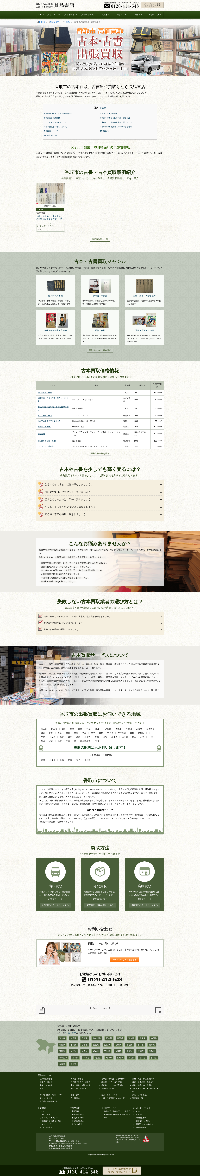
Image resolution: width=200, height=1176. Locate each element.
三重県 (107, 1051)
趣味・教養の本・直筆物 (142, 1085)
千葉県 (67, 22)
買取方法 (105, 131)
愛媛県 (62, 1064)
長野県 (73, 1051)
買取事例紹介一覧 (100, 239)
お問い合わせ (50, 135)
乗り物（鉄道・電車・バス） (51, 1095)
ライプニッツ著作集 (46, 446)
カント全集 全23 (45, 416)
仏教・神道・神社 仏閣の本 (143, 1079)
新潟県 (62, 1051)
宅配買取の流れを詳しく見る (100, 905)
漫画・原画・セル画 (109, 1095)
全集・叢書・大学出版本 (80, 1085)
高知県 (73, 1064)
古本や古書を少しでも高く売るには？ (116, 118)
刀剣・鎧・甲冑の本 (79, 1089)
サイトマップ (45, 1124)
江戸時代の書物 (46, 1079)
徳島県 (152, 1051)
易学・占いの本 (46, 1085)
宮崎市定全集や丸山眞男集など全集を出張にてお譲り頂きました (49, 218)
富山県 (129, 1045)
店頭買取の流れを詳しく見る (144, 905)
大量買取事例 (140, 1118)
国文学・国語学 (46, 1082)
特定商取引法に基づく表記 (50, 1121)
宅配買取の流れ (78, 1118)
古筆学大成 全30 (44, 427)
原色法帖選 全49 (45, 393)
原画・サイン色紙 (139, 1095)
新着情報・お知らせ (143, 1121)
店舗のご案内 (45, 1114)
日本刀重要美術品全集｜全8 (49, 421)
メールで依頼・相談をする (124, 959)
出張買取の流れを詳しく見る (55, 905)
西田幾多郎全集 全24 (47, 441)
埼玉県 (73, 1038)
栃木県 (109, 1038)
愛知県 (96, 1051)
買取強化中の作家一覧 (49, 1101)
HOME (42, 22)
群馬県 (120, 1038)
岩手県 (85, 1045)
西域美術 (41, 434)
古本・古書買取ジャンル (110, 114)
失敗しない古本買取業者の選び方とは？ (117, 122)
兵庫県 (86, 1058)
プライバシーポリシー (49, 1118)
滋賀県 (129, 1051)
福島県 (118, 1045)
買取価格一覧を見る (100, 453)
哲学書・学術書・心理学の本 (113, 1079)
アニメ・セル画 (46, 1098)
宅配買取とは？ (100, 899)
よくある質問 (77, 1124)
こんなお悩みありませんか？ (56, 122)
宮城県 (96, 1045)
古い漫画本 (75, 1098)
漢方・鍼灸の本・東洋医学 (143, 1082)
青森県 (62, 1045)
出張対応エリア (78, 1111)
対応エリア (54, 22)
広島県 (120, 1058)
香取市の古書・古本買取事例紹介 (58, 114)
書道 (41, 1089)
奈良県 (75, 1058)
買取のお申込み (46, 1127)
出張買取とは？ (55, 899)
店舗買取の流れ (78, 1121)
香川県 (154, 1058)
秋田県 (73, 1045)
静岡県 (154, 1038)
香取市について (51, 131)
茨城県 (131, 1038)
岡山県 (98, 1058)
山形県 (107, 1045)
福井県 (152, 1045)
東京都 (62, 1038)
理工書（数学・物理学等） (112, 1082)
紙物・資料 (75, 1095)
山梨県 (142, 1038)
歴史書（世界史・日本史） (81, 1082)
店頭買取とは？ (144, 899)
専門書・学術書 (77, 1079)
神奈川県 (97, 1038)
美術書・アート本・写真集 (112, 1085)
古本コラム (139, 1114)
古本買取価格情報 (52, 118)
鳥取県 (109, 1058)
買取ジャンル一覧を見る (100, 350)
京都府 (140, 1051)
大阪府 (118, 1051)
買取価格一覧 (137, 1098)
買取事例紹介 (140, 1127)
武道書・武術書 (107, 1089)
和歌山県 (63, 1058)
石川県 (140, 1045)
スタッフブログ (141, 1111)
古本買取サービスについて (55, 127)
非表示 (103, 108)
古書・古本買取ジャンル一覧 (113, 1098)
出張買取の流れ (78, 1114)
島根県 (131, 1058)
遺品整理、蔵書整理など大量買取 (117, 1111)
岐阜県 (85, 1051)
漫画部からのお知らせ (144, 1124)
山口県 (142, 1058)
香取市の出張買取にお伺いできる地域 (116, 127)
